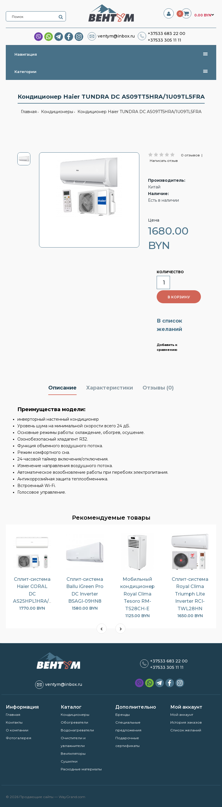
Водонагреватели (77, 730)
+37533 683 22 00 (166, 33)
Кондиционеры (56, 111)
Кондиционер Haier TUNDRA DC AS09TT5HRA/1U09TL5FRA (138, 111)
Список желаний (185, 730)
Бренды (122, 714)
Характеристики (109, 388)
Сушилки (69, 761)
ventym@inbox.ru (116, 36)
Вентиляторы (73, 753)
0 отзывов (190, 155)
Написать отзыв (164, 160)
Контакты (14, 722)
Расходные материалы (81, 769)
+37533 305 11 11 (164, 40)
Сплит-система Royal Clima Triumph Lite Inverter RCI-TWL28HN (190, 593)
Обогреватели (74, 722)
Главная (29, 111)
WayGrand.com (72, 797)
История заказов (186, 722)
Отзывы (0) (158, 388)
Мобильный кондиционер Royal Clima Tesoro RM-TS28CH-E (137, 593)
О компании (17, 730)
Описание (62, 388)
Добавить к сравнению (167, 347)
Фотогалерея (18, 738)
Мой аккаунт (181, 714)
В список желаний (169, 325)
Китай (154, 187)
